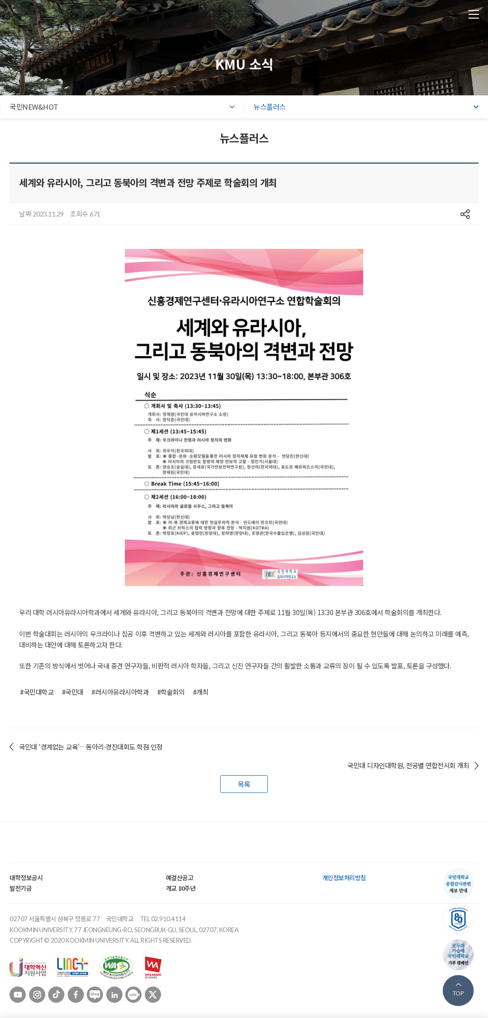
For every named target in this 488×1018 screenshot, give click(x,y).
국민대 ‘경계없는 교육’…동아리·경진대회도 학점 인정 (91, 746)
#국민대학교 (36, 692)
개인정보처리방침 (344, 877)
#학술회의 (171, 692)
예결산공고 (179, 877)
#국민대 (72, 692)
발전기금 (20, 888)
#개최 (201, 692)
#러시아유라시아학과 (120, 692)
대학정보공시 (26, 877)
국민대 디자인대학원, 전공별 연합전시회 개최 (408, 765)
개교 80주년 (181, 888)
